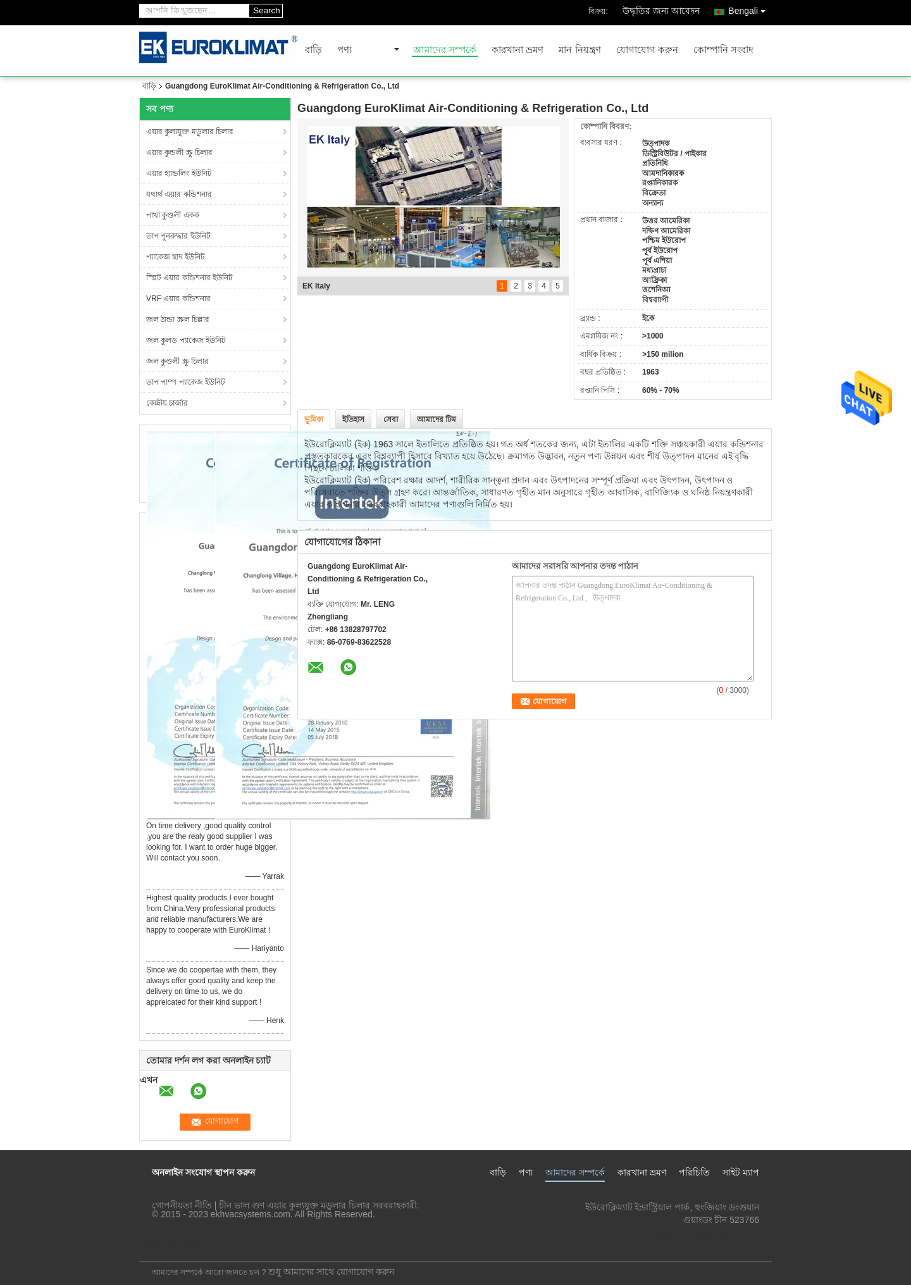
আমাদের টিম (436, 419)
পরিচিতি (694, 1172)
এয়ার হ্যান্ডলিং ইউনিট (179, 173)
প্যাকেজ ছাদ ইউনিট (175, 256)
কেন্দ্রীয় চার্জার (167, 403)
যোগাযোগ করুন (647, 50)
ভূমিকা (313, 419)
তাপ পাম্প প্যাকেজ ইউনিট (185, 382)
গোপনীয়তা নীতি (182, 1205)
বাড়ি (313, 50)
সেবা (390, 419)
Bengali (750, 8)
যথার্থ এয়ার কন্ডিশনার (179, 194)
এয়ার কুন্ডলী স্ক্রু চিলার (179, 152)
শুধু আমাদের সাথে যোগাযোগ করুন (331, 1272)
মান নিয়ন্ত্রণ (579, 50)
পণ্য (344, 50)
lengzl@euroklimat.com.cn (707, 1232)
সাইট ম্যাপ (740, 1172)
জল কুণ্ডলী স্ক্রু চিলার (177, 361)
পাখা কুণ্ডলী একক (172, 215)
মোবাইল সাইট (168, 1244)
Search (266, 10)
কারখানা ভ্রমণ (517, 50)
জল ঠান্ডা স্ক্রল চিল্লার (177, 319)
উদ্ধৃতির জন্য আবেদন (661, 11)
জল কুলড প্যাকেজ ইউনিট (186, 340)
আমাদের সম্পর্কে (444, 50)
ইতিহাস (353, 419)
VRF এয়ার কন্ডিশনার (178, 298)
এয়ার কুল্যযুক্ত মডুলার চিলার (189, 131)
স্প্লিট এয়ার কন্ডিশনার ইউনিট (189, 277)
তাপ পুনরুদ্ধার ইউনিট (178, 236)
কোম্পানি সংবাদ (723, 50)
